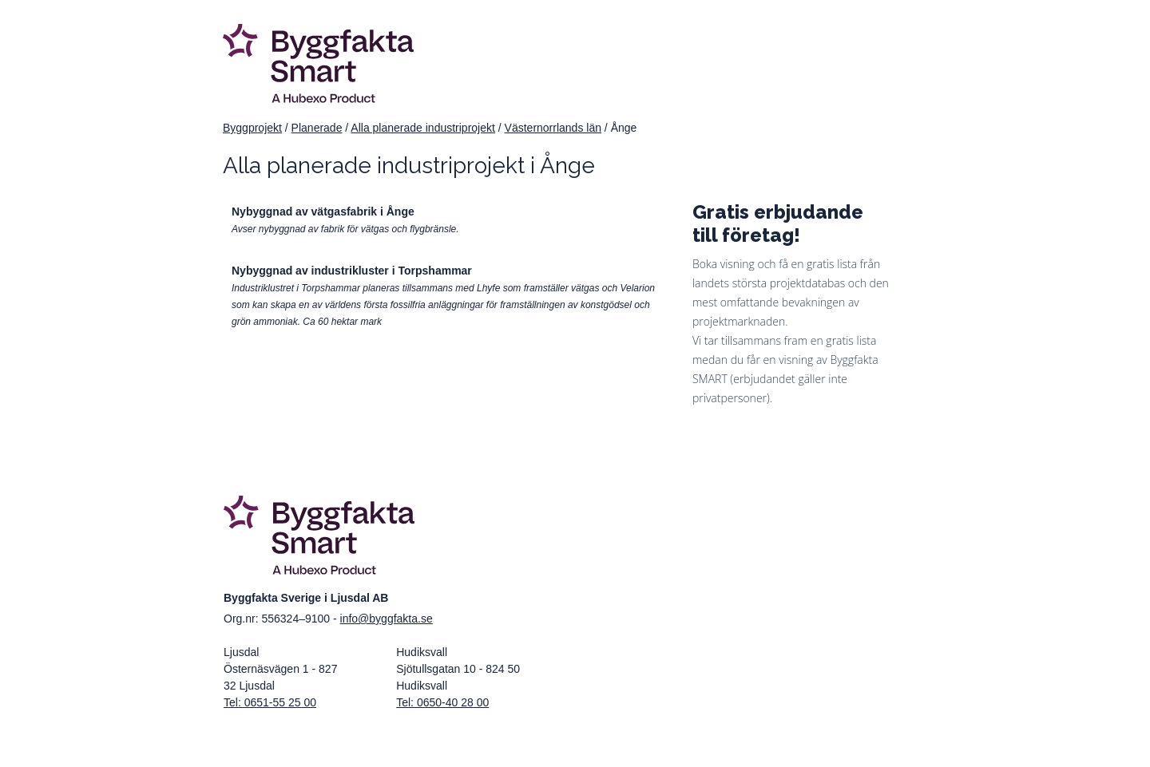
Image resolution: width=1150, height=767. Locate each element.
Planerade (317, 127)
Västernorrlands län (553, 127)
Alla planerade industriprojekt (423, 127)
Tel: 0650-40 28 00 (442, 702)
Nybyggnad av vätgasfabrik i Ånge (323, 211)
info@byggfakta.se (386, 618)
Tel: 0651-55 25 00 (270, 702)
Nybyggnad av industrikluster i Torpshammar (352, 270)
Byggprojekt (252, 127)
